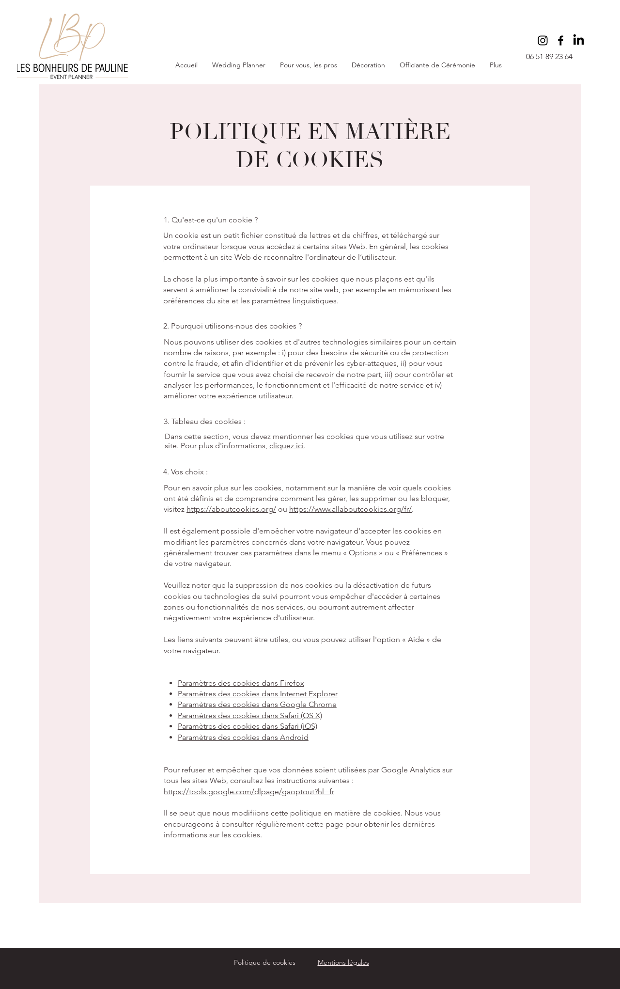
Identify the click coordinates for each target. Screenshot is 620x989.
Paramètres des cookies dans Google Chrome (257, 704)
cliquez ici (286, 445)
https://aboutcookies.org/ (231, 509)
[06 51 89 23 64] (552, 56)
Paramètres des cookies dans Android (243, 737)
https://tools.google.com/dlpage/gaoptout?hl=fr (249, 791)
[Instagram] (542, 40)
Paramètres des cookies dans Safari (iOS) (247, 726)
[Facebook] (560, 40)
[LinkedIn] (578, 40)
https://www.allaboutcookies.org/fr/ (350, 509)
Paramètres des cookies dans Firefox (241, 683)
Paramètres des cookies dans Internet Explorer (258, 693)
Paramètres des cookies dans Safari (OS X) (250, 715)
